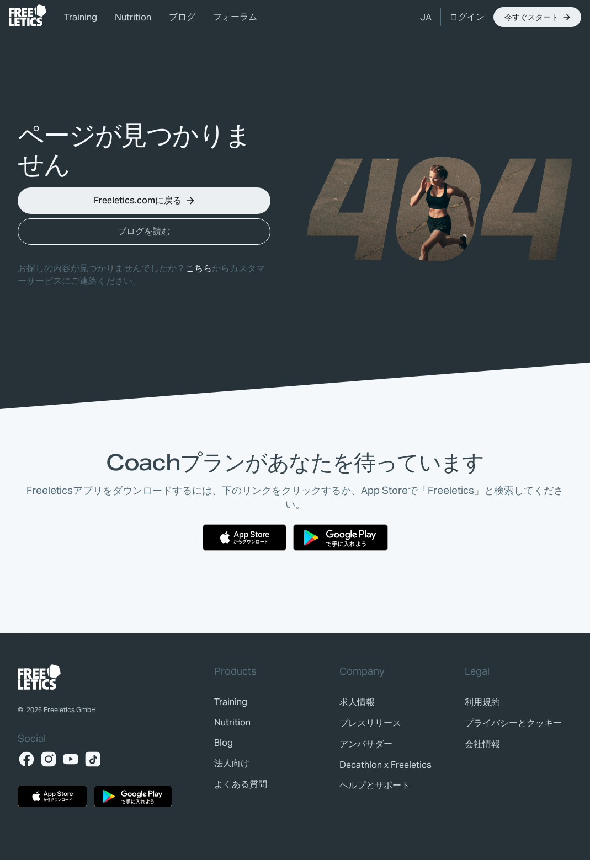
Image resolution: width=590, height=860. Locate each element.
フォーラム (235, 17)
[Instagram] (48, 759)
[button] (425, 17)
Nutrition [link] (133, 17)
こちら (198, 268)
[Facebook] (26, 759)
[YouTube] (70, 759)
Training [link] (80, 17)
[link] (27, 15)
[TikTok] (93, 759)
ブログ (182, 17)
